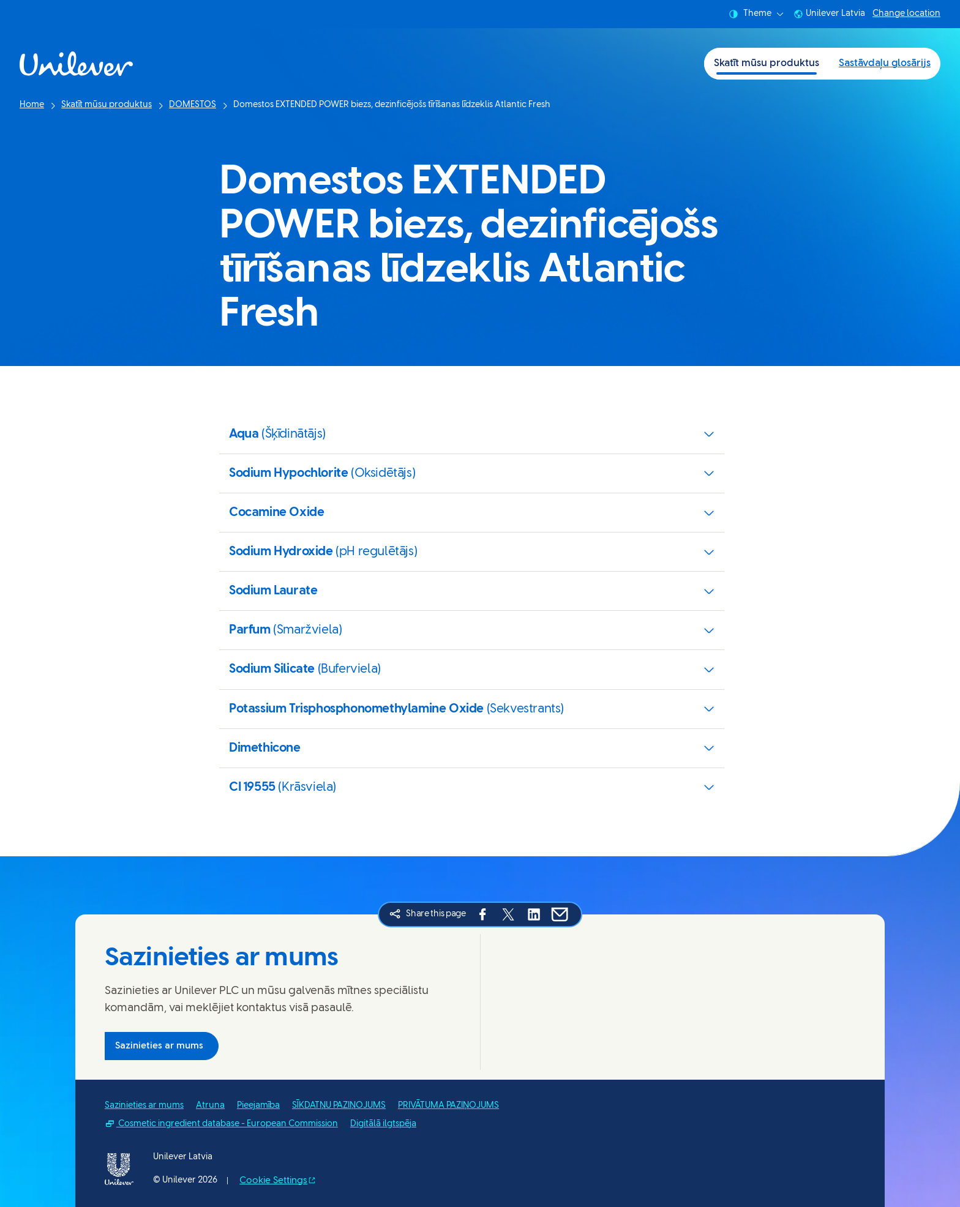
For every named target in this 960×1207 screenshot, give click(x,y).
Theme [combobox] (756, 14)
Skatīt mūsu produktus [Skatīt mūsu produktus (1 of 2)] (766, 63)
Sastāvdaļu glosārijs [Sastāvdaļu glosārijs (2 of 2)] (885, 63)
